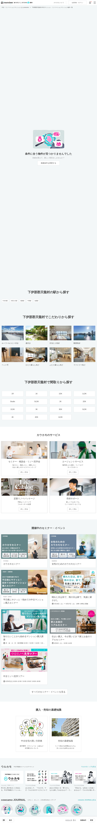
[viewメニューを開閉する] (10, 820)
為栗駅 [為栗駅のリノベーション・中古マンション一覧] (36, 300)
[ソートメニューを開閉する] (4, 820)
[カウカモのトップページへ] (16, 2)
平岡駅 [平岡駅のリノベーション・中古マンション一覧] (29, 300)
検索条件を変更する (48, 163)
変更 (91, 820)
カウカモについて (59, 2)
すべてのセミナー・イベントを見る (48, 692)
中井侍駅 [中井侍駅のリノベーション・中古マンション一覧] (5, 300)
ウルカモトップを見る (88, 766)
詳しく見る (24, 472)
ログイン (77, 3)
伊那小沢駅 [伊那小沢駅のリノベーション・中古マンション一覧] (14, 300)
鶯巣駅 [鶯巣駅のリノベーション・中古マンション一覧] (22, 300)
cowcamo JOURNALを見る (87, 800)
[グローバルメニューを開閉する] (94, 2)
